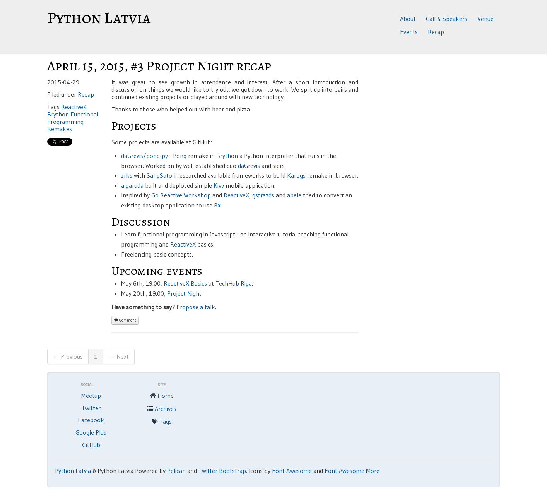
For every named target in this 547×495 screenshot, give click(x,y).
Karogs (296, 175)
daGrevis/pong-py (144, 155)
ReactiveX (74, 107)
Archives (161, 409)
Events (409, 32)
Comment (125, 320)
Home (161, 396)
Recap (436, 32)
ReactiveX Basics (185, 283)
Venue (485, 18)
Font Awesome (292, 470)
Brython (58, 114)
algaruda (132, 185)
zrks (126, 175)
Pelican (176, 470)
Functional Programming (72, 117)
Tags (161, 422)
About (408, 18)
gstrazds (263, 195)
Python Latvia (99, 18)
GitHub (91, 445)
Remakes (59, 129)
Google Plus (90, 432)
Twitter (91, 408)
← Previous (68, 356)
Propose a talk (195, 307)
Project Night (184, 293)
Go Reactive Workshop (181, 195)
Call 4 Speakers (446, 18)
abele (294, 195)
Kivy (219, 185)
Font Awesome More (352, 470)
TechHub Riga (233, 283)
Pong (179, 155)
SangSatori (161, 175)
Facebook (91, 420)
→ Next (119, 356)
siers (279, 166)
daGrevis (249, 166)
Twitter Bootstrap (222, 470)
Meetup (91, 395)
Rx (217, 205)
